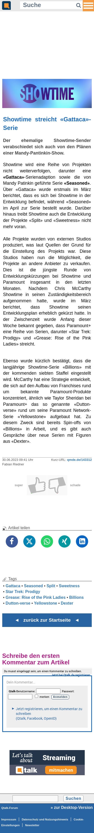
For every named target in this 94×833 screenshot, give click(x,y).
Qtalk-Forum (9, 807)
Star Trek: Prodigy (23, 592)
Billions (76, 597)
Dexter (67, 603)
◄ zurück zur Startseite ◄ (47, 620)
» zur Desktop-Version (72, 807)
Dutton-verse (18, 603)
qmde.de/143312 (79, 460)
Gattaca (13, 586)
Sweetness (69, 586)
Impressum (8, 819)
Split (51, 586)
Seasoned (33, 586)
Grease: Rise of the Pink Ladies (35, 597)
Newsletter (32, 825)
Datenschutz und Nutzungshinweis (45, 819)
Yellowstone (45, 603)
